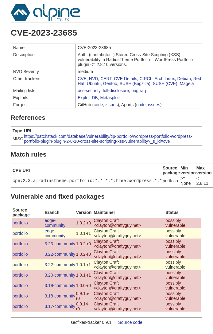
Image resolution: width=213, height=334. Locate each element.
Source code (130, 322)
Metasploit (110, 97)
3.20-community (60, 275)
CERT (105, 78)
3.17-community (60, 306)
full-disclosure (116, 90)
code (98, 104)
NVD (93, 78)
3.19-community (60, 285)
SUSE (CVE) (165, 83)
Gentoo (110, 83)
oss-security (89, 90)
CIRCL (146, 78)
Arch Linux (165, 78)
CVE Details (125, 78)
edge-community (55, 223)
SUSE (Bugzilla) (134, 83)
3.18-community (60, 295)
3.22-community (60, 254)
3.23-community (60, 243)
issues (112, 104)
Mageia (187, 83)
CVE (82, 78)
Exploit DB (88, 97)
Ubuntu (94, 83)
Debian (184, 78)
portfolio (20, 222)
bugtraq (138, 90)
